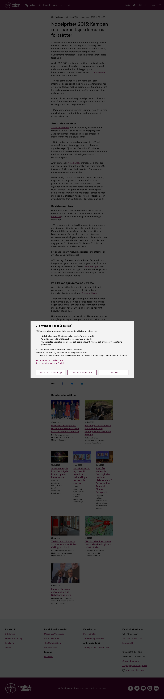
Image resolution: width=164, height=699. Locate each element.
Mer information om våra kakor (50, 360)
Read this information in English (50, 363)
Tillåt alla (114, 372)
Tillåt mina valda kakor (82, 372)
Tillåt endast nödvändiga (50, 372)
